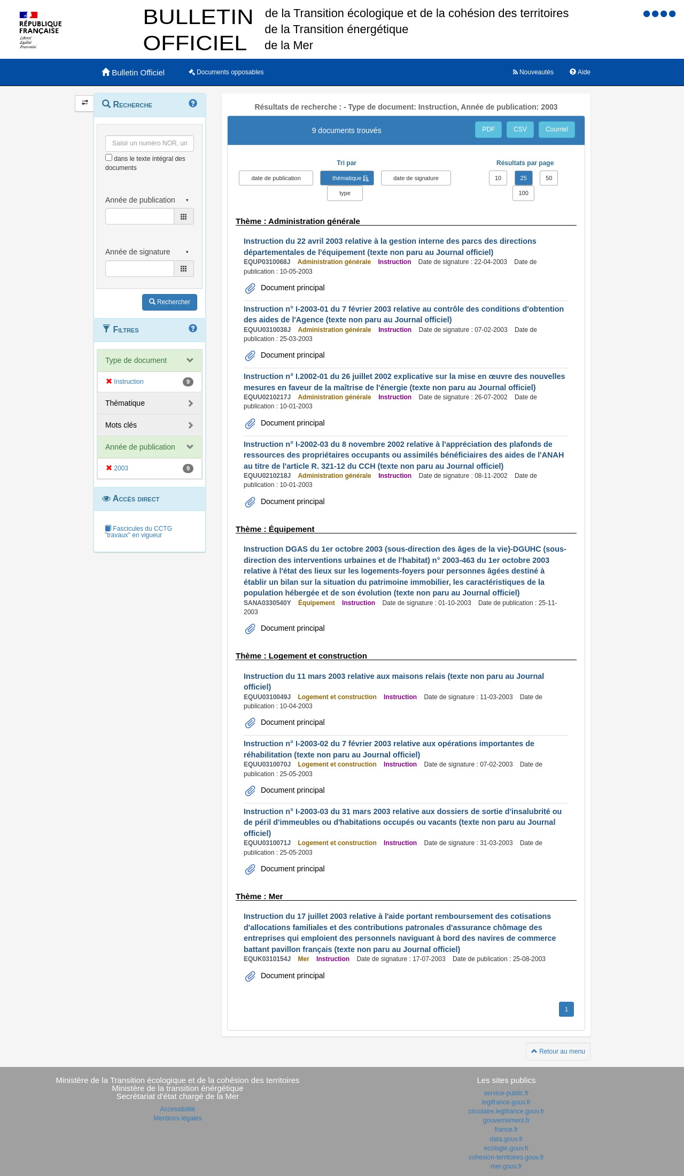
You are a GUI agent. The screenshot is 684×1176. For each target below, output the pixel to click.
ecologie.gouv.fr (506, 1148)
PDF (488, 129)
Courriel (557, 129)
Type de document (136, 360)
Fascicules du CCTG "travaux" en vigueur (138, 532)
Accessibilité (177, 1109)
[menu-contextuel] (108, 157)
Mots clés (121, 425)
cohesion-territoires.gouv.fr (506, 1157)
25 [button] (523, 178)
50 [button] (549, 178)
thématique (346, 178)
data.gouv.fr (506, 1139)
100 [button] (523, 193)
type (345, 193)
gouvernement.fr (506, 1120)
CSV (520, 129)
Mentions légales (177, 1118)
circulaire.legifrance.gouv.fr (506, 1111)
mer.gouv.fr (506, 1166)
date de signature (416, 178)
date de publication (275, 178)
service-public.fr (506, 1093)
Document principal (292, 287)
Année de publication (140, 447)
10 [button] (498, 178)
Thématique (125, 403)
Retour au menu (558, 1051)
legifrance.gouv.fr (506, 1102)
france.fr (506, 1129)
